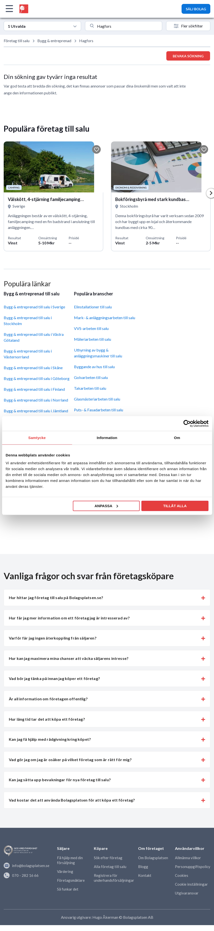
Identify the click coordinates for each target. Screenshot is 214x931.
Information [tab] (107, 438)
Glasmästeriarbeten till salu (97, 399)
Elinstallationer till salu (93, 306)
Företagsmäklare (71, 880)
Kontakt (144, 875)
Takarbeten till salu (90, 388)
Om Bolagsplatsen (153, 858)
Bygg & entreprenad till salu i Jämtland (36, 410)
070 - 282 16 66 (21, 875)
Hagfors (86, 40)
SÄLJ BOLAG (196, 9)
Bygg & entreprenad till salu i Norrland (36, 400)
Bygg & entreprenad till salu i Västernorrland (28, 354)
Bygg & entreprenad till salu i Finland (34, 389)
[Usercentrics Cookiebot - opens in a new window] (186, 423)
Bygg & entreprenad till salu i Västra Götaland (34, 337)
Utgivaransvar (187, 893)
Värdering (65, 871)
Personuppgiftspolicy (192, 866)
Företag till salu (16, 40)
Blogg (143, 866)
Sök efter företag (108, 858)
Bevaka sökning (188, 56)
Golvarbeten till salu (91, 377)
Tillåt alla (174, 505)
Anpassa (106, 505)
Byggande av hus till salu (94, 366)
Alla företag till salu (110, 866)
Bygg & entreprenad (54, 40)
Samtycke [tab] (37, 438)
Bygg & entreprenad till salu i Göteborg (37, 378)
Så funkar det (67, 889)
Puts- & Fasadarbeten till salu (98, 409)
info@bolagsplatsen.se (26, 865)
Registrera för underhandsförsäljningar (114, 877)
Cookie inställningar (191, 884)
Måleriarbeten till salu (92, 339)
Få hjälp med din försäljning (70, 860)
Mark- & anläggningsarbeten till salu (104, 317)
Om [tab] (177, 438)
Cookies (181, 875)
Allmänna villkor (188, 858)
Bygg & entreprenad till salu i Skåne (33, 367)
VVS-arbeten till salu (91, 328)
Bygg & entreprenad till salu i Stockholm (28, 320)
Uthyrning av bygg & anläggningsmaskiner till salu (98, 353)
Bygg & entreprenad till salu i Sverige (34, 306)
